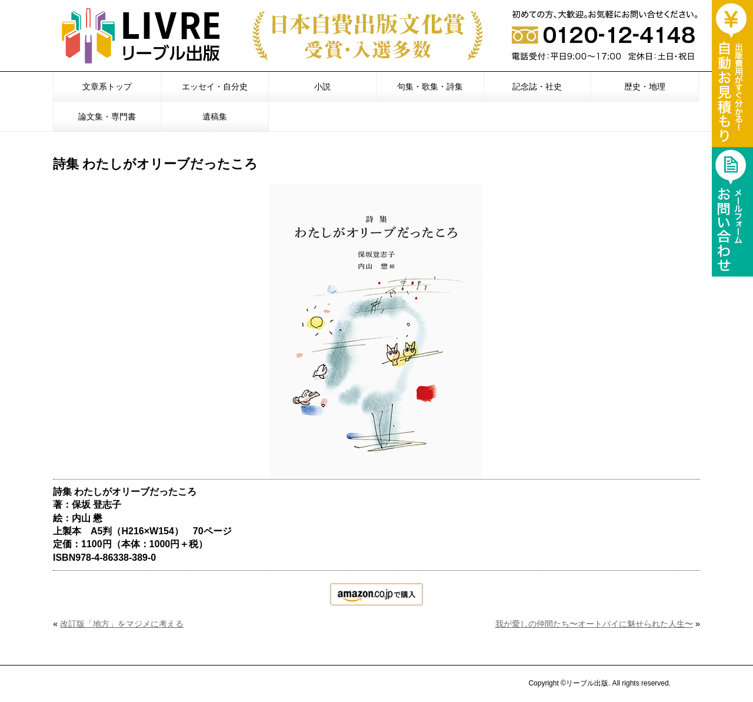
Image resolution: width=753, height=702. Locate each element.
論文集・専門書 (107, 116)
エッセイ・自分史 (215, 86)
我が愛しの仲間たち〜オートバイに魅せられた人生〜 (594, 623)
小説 (322, 86)
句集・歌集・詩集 (430, 86)
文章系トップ (107, 86)
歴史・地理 (644, 86)
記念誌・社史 (537, 86)
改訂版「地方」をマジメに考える (122, 623)
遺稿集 (214, 116)
